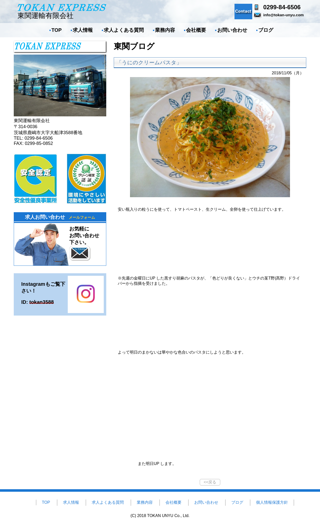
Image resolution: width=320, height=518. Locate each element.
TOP (57, 30)
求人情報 (83, 30)
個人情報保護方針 (272, 502)
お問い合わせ (232, 30)
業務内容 (165, 30)
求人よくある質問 (124, 30)
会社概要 (196, 30)
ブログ (265, 30)
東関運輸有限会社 (62, 11)
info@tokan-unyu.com (283, 15)
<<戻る (210, 482)
